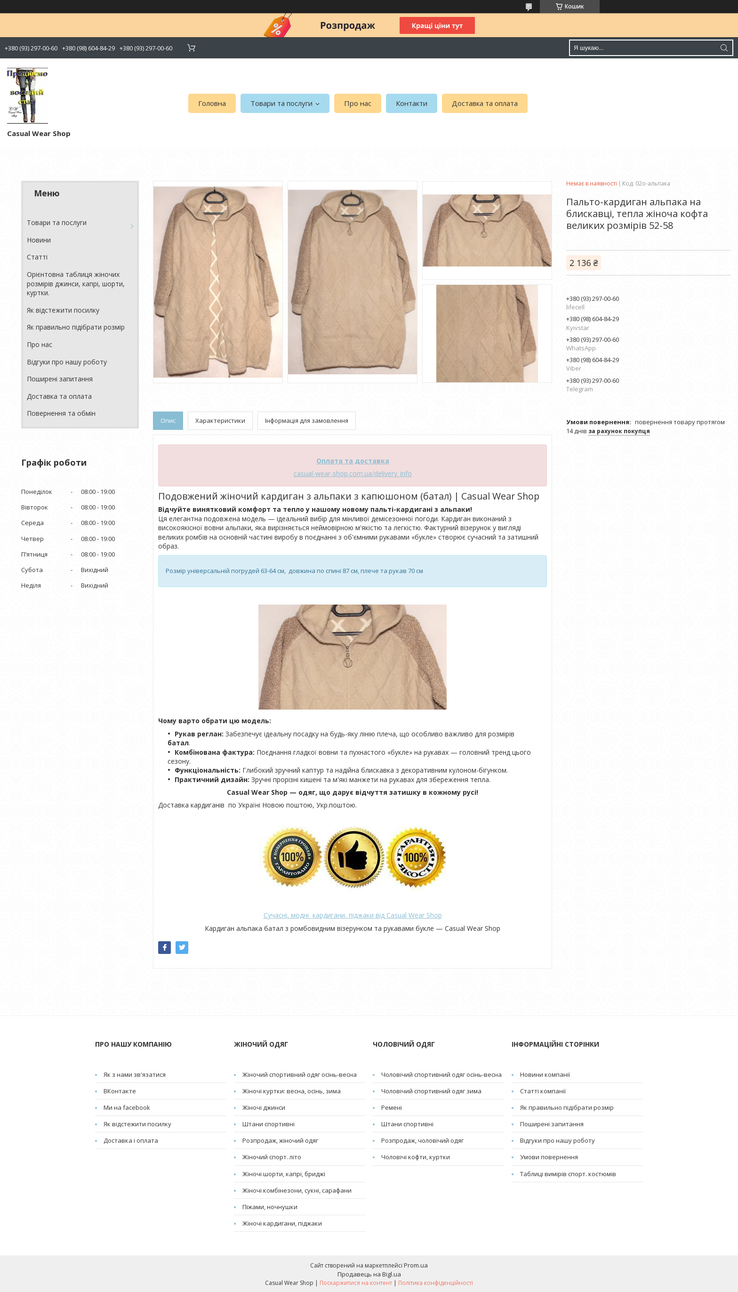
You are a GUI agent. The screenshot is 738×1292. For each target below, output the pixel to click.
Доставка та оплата (485, 103)
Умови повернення (549, 1157)
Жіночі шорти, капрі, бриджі (283, 1174)
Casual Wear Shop (414, 915)
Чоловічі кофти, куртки (415, 1157)
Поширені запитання (60, 378)
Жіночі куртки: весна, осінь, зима (291, 1091)
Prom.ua (416, 1265)
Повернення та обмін (61, 413)
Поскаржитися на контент (356, 1283)
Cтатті (37, 256)
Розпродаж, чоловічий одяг (422, 1140)
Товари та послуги (281, 103)
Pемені (391, 1107)
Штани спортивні (268, 1124)
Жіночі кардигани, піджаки (282, 1223)
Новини (39, 239)
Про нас (357, 103)
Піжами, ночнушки (269, 1207)
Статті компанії (543, 1091)
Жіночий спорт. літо (271, 1157)
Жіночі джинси (263, 1107)
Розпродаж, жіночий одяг (280, 1140)
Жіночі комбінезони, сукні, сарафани (297, 1190)
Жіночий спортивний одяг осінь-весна (299, 1074)
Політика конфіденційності (435, 1283)
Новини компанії (545, 1074)
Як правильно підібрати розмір (76, 327)
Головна (212, 103)
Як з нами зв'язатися (135, 1074)
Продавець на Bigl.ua (369, 1274)
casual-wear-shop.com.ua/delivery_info (353, 473)
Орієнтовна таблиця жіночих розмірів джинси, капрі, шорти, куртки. (76, 283)
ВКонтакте (120, 1091)
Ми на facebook (127, 1107)
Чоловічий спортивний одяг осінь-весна (441, 1074)
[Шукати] (723, 47)
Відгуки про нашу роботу (67, 361)
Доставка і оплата (131, 1140)
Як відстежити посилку (63, 310)
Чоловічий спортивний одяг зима (431, 1091)
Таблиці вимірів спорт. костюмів (568, 1174)
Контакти (411, 103)
